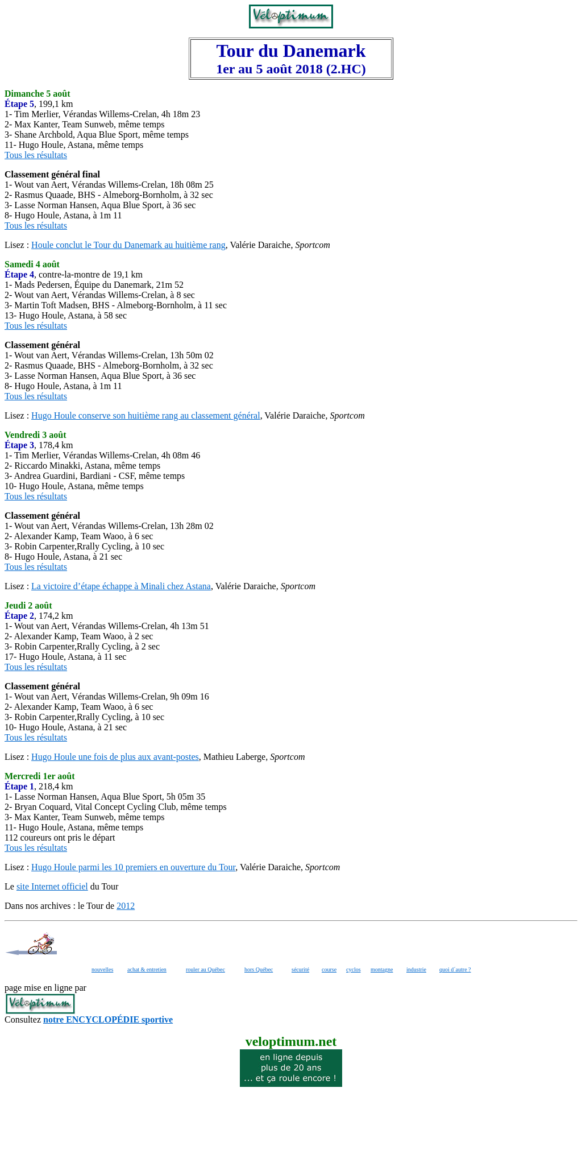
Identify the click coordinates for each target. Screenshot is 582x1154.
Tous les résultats (36, 155)
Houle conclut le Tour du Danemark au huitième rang (128, 245)
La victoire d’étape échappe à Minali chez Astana (121, 586)
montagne (382, 969)
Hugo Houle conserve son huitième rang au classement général (145, 415)
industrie (416, 969)
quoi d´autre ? (455, 969)
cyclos (353, 969)
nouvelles (102, 969)
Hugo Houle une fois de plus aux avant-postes (115, 757)
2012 (126, 906)
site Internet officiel (52, 886)
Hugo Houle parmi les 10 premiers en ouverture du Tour (133, 867)
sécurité (300, 969)
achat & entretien (147, 969)
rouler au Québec (205, 969)
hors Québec (258, 969)
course (329, 969)
